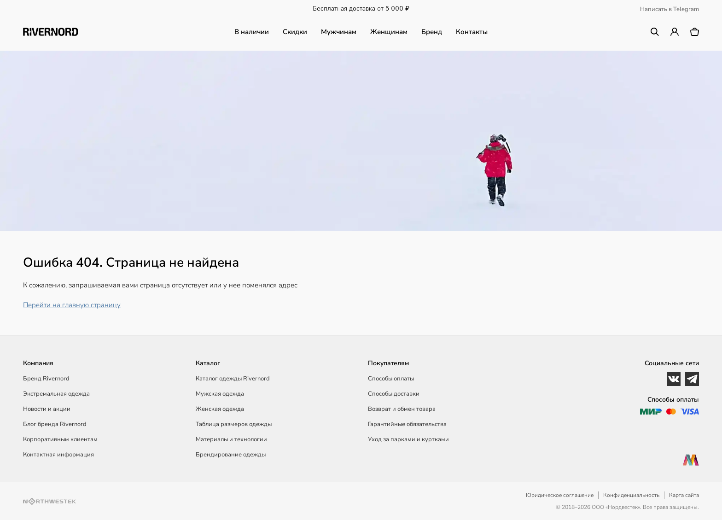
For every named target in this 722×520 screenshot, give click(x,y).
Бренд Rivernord (46, 378)
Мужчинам (338, 31)
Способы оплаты (391, 378)
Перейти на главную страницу (72, 305)
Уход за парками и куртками (408, 439)
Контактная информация (58, 454)
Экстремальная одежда (56, 394)
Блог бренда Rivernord (55, 424)
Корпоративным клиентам (60, 439)
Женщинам (389, 31)
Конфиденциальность (631, 495)
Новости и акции (46, 409)
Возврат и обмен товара (402, 409)
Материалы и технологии (231, 439)
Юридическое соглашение (560, 495)
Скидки (295, 31)
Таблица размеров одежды (234, 424)
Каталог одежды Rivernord (233, 378)
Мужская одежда (220, 394)
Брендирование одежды (231, 454)
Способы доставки (393, 394)
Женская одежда (220, 409)
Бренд (431, 31)
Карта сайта (684, 495)
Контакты (472, 31)
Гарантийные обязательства (407, 424)
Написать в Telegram (669, 9)
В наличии (251, 31)
